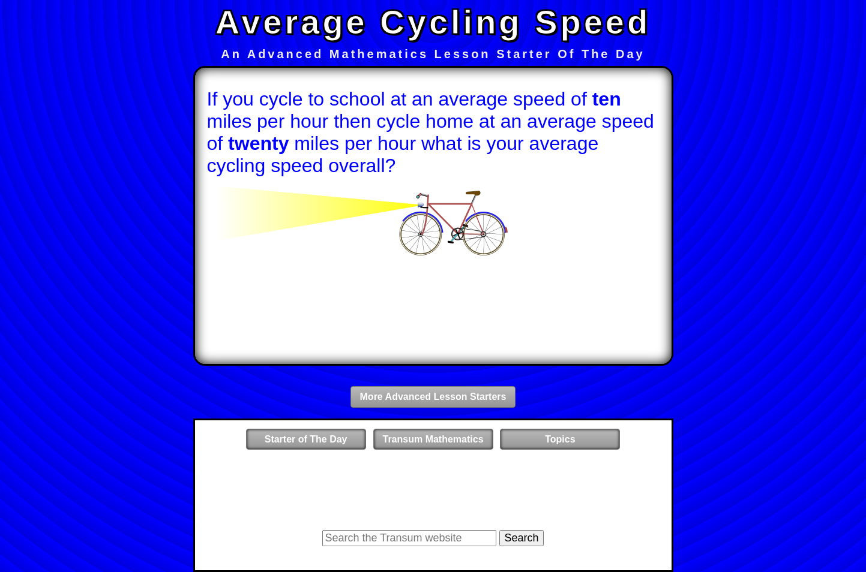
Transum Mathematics (433, 439)
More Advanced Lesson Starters (433, 397)
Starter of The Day (306, 439)
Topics (560, 439)
